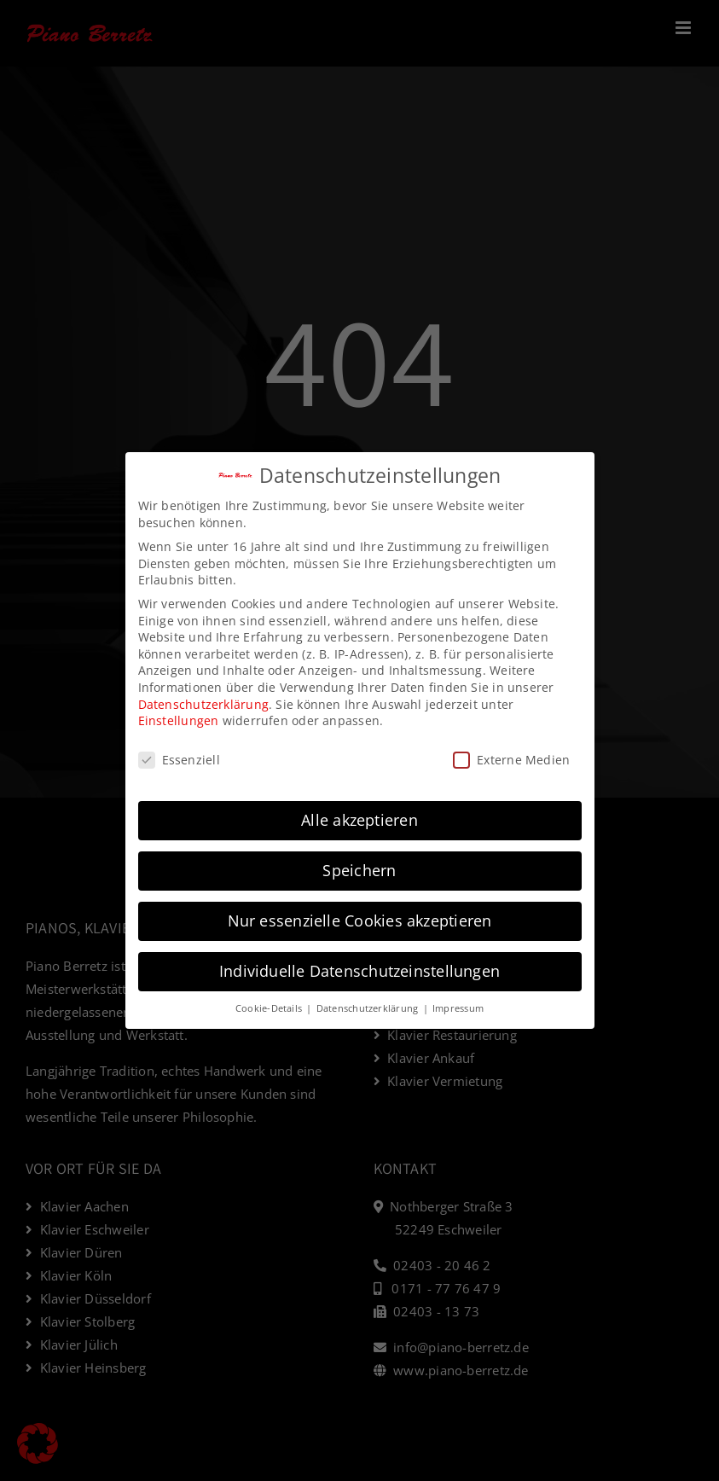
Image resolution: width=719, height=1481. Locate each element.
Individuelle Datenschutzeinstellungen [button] (359, 971)
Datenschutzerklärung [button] (368, 1008)
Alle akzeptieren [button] (359, 820)
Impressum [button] (458, 1008)
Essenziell (179, 760)
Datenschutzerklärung (204, 704)
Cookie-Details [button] (269, 1008)
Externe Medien (511, 760)
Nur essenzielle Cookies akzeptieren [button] (360, 920)
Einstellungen (178, 720)
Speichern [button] (359, 870)
